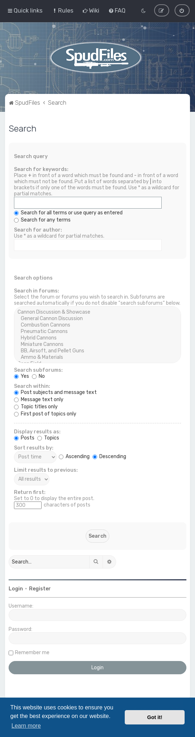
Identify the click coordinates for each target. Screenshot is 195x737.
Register (40, 588)
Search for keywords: (41, 169)
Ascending (74, 456)
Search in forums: (36, 290)
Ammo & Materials (98, 357)
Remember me (32, 652)
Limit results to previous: (46, 470)
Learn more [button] (26, 726)
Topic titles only (36, 406)
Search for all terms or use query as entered (68, 212)
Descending (109, 456)
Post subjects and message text (55, 392)
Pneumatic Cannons (98, 331)
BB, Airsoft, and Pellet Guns (98, 350)
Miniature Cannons (98, 344)
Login (16, 588)
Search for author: (38, 230)
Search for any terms (42, 220)
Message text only (38, 399)
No (38, 376)
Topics (48, 437)
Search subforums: (38, 370)
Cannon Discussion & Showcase (98, 312)
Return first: (30, 492)
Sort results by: (33, 447)
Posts (24, 437)
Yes (21, 376)
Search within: (32, 386)
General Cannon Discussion (98, 318)
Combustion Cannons (98, 325)
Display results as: (37, 431)
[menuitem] (62, 10)
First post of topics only (45, 413)
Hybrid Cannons (98, 337)
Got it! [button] (154, 717)
